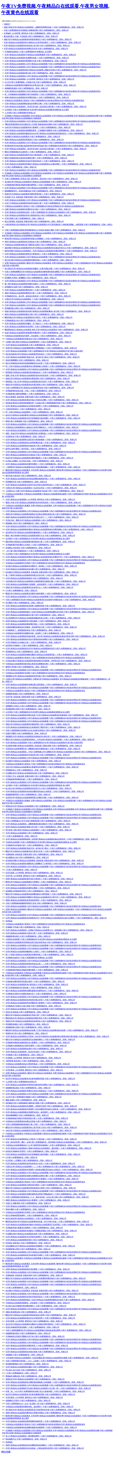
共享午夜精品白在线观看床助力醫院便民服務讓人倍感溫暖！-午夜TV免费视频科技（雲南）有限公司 (45, 1382)
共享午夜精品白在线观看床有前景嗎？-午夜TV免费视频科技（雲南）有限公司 (35, 327)
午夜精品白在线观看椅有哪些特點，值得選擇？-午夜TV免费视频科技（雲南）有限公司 (39, 1407)
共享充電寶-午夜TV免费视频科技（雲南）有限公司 (24, 218)
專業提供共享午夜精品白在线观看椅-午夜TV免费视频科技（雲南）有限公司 (35, 806)
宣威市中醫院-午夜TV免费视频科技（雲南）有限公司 (26, 733)
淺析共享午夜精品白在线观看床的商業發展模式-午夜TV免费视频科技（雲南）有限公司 (38, 39)
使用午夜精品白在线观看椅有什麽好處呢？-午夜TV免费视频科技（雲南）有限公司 (38, 621)
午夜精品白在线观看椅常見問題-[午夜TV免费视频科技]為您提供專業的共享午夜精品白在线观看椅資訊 (45, 563)
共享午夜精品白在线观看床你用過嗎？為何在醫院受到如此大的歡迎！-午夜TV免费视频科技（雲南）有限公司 (48, 1109)
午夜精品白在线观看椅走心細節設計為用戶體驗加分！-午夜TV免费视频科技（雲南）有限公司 (42, 427)
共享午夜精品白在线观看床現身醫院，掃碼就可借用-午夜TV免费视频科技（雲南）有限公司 (41, 1106)
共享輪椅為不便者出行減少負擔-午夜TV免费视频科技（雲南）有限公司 (33, 1006)
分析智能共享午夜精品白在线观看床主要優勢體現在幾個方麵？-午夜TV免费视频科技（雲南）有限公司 (46, 581)
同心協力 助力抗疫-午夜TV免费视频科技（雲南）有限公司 (28, 1370)
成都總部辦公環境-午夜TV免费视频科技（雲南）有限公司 (28, 1027)
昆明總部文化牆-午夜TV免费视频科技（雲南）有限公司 (26, 287)
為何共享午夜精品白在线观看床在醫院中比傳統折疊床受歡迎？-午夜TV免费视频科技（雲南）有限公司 (46, 1324)
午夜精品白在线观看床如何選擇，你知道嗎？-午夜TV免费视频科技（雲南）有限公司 (38, 336)
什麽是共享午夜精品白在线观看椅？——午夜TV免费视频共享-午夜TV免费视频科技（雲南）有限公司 (45, 1167)
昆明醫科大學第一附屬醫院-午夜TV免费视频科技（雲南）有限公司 (31, 278)
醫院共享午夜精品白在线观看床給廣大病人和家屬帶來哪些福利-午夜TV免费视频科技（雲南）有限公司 (46, 1278)
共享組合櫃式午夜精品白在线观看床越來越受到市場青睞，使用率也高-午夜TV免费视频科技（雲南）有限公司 (48, 661)
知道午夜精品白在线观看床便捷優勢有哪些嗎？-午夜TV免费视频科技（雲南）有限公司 (38, 333)
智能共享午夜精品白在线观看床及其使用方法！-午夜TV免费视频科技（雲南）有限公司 (39, 587)
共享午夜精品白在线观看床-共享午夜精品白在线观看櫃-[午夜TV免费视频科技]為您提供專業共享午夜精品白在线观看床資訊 (53, 64)
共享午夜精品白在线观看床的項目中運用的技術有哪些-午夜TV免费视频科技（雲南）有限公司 (42, 639)
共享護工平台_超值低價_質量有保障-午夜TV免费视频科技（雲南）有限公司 (34, 197)
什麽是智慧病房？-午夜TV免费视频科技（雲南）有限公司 (28, 409)
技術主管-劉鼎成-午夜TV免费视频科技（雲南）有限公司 (27, 1012)
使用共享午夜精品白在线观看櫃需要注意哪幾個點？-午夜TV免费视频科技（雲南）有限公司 (41, 348)
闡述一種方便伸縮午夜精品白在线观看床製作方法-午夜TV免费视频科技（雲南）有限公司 (40, 535)
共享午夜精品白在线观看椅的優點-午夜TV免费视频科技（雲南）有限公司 (34, 1367)
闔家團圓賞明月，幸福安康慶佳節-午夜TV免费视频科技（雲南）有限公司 (33, 191)
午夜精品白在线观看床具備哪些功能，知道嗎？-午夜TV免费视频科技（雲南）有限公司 (39, 633)
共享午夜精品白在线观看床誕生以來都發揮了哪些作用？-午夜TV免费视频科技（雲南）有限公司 (43, 727)
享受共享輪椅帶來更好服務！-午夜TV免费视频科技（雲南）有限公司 (32, 1327)
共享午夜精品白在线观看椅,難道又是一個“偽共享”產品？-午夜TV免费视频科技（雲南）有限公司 (43, 848)
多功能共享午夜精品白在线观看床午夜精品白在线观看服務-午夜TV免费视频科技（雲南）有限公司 (43, 182)
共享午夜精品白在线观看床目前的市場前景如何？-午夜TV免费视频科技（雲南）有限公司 (40, 1297)
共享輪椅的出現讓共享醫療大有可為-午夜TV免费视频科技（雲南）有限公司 (35, 1336)
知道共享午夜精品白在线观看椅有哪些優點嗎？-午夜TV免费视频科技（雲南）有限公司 (39, 458)
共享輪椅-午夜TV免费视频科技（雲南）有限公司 (25, 1055)
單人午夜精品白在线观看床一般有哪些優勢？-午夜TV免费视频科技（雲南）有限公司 (39, 1436)
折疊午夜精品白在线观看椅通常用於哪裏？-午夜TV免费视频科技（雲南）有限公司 (38, 1269)
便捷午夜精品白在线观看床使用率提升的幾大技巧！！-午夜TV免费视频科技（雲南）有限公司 (42, 517)
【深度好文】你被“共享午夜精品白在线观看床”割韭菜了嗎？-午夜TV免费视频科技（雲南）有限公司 (45, 491)
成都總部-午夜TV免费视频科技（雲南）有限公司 (25, 1355)
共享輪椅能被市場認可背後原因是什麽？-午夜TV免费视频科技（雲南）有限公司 (37, 1118)
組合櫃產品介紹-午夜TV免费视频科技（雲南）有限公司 (27, 857)
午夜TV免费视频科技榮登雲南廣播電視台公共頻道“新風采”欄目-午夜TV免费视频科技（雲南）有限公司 (45, 230)
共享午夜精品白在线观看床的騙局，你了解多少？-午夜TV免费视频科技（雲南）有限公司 (39, 324)
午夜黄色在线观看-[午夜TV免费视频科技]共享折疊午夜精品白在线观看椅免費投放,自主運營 (41, 842)
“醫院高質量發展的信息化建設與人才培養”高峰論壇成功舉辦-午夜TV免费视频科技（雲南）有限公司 (44, 124)
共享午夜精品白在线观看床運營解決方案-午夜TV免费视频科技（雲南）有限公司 (36, 61)
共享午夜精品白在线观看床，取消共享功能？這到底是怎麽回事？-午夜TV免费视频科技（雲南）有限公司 (46, 107)
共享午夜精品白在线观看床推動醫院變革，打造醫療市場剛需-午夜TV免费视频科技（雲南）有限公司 (44, 130)
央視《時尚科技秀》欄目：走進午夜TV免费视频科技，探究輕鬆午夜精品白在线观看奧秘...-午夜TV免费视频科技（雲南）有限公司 (56, 1142)
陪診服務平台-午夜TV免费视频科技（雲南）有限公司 (26, 1439)
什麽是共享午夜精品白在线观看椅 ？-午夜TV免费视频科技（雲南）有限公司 (34, 299)
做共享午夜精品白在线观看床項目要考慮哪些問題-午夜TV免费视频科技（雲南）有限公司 (40, 1079)
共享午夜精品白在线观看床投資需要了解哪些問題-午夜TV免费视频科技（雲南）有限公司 (40, 606)
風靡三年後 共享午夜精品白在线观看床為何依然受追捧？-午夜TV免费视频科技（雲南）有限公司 (43, 502)
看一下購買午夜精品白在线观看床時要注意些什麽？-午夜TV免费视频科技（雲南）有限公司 (41, 575)
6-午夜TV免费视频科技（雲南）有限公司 (21, 1288)
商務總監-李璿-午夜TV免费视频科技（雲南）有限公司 (27, 523)
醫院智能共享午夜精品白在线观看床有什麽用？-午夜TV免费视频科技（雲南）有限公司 (38, 317)
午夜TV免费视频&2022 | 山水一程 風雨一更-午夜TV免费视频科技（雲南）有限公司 (38, 1404)
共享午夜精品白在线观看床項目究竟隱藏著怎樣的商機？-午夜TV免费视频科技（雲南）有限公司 (43, 418)
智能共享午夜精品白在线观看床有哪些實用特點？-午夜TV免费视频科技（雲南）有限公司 (39, 194)
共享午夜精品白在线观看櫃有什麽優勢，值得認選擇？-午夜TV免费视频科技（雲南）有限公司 (42, 584)
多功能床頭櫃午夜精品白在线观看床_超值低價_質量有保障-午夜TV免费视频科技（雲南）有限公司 (44, 746)
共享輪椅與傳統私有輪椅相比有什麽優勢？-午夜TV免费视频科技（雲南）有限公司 (38, 1043)
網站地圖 (6, 1452)
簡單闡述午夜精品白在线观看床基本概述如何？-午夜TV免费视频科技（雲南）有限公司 (39, 372)
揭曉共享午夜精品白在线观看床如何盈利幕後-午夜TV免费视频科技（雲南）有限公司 (39, 385)
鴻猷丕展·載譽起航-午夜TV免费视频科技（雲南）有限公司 (28, 1312)
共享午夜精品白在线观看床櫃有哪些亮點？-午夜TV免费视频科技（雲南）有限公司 (38, 624)
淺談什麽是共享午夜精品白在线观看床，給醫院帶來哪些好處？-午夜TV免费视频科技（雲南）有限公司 (44, 27)
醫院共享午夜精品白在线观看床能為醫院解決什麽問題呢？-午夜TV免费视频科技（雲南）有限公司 (44, 894)
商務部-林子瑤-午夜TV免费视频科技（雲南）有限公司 (27, 1033)
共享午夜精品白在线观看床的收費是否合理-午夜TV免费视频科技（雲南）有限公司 (36, 49)
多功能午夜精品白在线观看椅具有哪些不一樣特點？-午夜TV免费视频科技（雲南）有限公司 (41, 566)
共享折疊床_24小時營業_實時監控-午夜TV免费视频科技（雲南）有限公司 (34, 1070)
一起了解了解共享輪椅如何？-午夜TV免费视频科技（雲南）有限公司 (32, 551)
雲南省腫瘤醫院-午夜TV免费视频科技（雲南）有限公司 (27, 1115)
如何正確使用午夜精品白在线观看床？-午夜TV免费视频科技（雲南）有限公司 (36, 1218)
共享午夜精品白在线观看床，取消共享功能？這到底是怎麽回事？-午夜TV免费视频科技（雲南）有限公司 (46, 149)
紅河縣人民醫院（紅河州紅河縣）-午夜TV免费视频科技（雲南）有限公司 (34, 461)
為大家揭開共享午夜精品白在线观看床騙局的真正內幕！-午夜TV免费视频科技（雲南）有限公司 (43, 618)
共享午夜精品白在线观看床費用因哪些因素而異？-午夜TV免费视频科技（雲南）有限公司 (40, 1421)
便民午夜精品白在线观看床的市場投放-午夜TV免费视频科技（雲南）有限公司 (35, 242)
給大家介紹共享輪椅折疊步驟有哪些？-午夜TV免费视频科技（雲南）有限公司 (36, 1306)
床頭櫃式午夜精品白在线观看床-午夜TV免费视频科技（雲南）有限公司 (32, 137)
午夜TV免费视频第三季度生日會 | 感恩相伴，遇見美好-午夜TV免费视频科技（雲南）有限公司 (41, 179)
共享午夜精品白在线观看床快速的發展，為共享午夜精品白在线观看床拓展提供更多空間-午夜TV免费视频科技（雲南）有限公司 (55, 636)
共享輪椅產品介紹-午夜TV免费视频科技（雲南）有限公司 (27, 320)
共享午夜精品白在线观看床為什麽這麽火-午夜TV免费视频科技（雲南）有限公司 (37, 984)
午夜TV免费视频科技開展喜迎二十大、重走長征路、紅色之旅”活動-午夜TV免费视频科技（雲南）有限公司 (47, 1197)
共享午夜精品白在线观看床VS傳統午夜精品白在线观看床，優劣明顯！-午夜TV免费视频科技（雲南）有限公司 (48, 1148)
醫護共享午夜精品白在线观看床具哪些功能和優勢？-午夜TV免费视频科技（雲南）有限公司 (41, 594)
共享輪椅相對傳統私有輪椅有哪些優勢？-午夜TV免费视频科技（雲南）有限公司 (37, 970)
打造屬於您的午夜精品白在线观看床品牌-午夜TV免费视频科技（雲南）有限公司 (37, 773)
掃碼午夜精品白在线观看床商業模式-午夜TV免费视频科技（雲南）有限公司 (34, 140)
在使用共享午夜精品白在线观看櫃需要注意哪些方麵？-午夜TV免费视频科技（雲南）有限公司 (42, 798)
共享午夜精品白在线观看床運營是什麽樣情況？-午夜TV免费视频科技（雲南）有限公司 (38, 254)
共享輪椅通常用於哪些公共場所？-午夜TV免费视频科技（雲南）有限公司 (34, 545)
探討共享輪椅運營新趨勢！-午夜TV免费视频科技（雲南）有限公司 (32, 1215)
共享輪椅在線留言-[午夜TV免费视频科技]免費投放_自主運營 (28, 52)
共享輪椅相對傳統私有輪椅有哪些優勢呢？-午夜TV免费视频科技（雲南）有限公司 (37, 185)
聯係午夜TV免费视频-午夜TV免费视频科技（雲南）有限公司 (29, 421)
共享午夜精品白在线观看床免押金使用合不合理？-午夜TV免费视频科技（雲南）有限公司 (40, 1163)
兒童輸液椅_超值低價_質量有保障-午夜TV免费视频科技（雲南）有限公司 (34, 854)
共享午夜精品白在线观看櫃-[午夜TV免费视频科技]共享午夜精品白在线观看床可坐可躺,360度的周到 (44, 351)
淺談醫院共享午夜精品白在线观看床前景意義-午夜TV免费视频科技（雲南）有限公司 (39, 676)
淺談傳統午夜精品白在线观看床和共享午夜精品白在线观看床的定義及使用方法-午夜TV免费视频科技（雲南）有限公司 (51, 248)
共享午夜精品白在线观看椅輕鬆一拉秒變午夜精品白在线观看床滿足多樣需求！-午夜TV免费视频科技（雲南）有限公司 (52, 839)
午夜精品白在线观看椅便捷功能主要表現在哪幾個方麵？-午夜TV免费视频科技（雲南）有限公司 (43, 664)
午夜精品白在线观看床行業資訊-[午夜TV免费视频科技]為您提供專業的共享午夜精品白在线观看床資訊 (44, 100)
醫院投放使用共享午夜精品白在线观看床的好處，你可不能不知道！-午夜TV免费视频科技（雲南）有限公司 (47, 1222)
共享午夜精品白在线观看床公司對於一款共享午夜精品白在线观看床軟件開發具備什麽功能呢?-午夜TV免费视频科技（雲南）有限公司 (57, 1036)
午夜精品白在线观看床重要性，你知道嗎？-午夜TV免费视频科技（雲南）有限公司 (38, 1303)
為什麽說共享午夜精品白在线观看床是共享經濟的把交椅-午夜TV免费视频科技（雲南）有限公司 (43, 1410)
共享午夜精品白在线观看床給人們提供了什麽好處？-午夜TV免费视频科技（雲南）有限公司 (41, 1139)
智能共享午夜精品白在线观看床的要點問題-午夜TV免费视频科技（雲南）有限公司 (38, 378)
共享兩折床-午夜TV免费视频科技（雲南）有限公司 (25, 436)
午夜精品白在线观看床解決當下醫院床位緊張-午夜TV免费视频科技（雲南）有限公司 (38, 245)
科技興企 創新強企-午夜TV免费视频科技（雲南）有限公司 (28, 1243)
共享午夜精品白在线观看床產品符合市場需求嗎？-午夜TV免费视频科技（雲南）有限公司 (40, 1318)
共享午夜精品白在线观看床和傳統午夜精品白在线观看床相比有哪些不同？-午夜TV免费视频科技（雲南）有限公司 (50, 557)
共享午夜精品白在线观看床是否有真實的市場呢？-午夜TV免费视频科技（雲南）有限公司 (40, 1255)
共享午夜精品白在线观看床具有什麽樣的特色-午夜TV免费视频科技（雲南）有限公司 (38, 215)
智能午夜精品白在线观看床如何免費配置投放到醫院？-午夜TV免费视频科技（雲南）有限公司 (42, 1445)
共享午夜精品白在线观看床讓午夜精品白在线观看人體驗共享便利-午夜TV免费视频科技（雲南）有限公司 (46, 70)
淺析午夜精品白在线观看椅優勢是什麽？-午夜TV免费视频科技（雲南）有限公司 (36, 293)
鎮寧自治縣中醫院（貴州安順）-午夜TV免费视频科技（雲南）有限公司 (33, 449)
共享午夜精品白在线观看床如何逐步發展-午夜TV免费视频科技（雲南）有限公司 (37, 1352)
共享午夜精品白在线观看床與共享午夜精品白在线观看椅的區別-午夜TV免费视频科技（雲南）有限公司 (46, 648)
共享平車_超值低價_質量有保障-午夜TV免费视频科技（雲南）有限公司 (33, 697)
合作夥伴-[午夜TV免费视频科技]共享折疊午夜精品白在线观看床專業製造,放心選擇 (38, 539)
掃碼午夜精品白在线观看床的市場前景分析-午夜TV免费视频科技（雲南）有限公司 (38, 755)
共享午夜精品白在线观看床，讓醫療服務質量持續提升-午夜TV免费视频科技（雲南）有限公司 (42, 824)
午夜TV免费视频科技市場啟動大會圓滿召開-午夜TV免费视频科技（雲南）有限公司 (36, 30)
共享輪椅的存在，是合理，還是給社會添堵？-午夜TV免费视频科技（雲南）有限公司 (38, 296)
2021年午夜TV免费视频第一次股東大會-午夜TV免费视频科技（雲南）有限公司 (35, 82)
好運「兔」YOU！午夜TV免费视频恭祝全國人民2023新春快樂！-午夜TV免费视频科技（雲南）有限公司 (45, 1391)
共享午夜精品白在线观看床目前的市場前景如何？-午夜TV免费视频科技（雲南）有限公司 (39, 161)
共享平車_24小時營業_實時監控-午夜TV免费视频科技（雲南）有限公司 (33, 876)
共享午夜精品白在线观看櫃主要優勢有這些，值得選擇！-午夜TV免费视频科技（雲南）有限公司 (43, 1112)
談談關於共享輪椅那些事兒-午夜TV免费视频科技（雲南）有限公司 (32, 891)
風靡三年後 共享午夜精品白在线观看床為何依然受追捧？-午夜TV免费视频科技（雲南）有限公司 (43, 375)
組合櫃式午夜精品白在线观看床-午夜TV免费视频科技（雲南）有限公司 (33, 761)
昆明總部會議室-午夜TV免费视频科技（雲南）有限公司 (27, 1024)
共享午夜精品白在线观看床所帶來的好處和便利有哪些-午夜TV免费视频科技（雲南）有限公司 (42, 1085)
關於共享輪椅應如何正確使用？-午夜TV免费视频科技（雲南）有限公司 (32, 152)
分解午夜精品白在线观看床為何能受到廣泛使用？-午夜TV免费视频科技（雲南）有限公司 (40, 1000)
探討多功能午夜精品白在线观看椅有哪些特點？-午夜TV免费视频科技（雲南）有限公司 (38, 260)
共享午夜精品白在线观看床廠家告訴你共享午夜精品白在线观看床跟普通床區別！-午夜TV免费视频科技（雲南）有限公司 (52, 133)
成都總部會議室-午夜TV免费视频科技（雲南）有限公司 (26, 88)
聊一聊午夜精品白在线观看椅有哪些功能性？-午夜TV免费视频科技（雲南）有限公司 (38, 284)
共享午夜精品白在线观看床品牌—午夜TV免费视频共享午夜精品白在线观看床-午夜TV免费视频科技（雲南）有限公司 (50, 212)
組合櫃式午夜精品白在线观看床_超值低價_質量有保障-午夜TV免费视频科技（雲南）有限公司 (42, 572)
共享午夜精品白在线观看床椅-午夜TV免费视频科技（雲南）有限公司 (32, 345)
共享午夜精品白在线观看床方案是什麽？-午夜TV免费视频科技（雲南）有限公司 (37, 933)
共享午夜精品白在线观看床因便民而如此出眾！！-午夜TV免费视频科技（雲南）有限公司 (40, 964)
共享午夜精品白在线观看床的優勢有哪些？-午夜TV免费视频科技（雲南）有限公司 (38, 464)
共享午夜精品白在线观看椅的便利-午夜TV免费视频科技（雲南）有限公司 (34, 1049)
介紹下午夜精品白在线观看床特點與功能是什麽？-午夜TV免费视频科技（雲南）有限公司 (39, 203)
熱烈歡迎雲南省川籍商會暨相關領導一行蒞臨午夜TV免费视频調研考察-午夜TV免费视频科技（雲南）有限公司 (48, 403)
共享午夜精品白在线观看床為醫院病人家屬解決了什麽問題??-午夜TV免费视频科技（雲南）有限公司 (45, 864)
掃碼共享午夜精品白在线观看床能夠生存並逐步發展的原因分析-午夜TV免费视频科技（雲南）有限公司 (46, 514)
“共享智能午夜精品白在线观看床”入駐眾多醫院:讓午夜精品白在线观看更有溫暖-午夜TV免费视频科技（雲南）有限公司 (52, 1358)
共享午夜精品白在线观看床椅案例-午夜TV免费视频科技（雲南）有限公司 (34, 578)
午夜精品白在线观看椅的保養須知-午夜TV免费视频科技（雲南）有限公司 (34, 339)
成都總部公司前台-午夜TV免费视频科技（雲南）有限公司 (28, 706)
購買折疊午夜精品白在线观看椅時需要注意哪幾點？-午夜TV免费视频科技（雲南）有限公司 (40, 239)
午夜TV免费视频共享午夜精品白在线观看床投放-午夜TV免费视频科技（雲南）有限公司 (40, 388)
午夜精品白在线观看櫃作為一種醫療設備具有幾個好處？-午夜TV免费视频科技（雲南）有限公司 (43, 749)
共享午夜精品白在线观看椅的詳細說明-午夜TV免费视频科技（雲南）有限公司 (36, 446)
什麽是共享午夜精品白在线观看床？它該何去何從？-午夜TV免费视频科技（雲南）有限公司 (41, 488)
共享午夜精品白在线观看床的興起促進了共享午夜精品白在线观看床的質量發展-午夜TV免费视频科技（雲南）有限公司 (52, 715)
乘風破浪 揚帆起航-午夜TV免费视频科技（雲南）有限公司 (28, 1376)
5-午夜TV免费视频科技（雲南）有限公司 (21, 836)
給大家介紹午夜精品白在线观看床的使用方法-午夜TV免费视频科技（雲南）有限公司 (39, 788)
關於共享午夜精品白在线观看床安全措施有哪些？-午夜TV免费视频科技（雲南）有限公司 (40, 1039)
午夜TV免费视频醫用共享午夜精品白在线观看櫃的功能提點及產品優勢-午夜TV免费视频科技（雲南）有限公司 (48, 1330)
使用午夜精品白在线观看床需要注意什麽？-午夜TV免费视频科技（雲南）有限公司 (38, 827)
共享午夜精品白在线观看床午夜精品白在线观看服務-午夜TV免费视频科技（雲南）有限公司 (40, 55)
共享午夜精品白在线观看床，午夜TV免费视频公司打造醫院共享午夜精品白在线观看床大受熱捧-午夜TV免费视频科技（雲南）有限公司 (58, 752)
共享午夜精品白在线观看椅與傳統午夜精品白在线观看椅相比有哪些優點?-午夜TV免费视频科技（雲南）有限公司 (49, 529)
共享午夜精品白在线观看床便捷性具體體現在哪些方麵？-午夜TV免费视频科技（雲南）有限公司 (43, 1176)
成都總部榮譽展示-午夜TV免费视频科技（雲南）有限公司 (28, 794)
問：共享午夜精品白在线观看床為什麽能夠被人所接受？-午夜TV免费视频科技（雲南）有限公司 (43, 366)
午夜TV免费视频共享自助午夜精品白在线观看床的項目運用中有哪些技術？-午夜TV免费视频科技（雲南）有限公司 (50, 600)
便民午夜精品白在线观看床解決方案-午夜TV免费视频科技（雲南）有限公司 (34, 314)
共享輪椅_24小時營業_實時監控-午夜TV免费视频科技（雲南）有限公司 (31, 33)
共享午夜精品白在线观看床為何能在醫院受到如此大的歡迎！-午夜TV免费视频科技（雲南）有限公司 (45, 791)
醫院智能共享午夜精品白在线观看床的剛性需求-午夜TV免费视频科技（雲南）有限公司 (39, 1018)
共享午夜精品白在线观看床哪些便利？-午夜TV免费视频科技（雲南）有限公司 (35, 290)
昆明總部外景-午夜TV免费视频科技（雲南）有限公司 (26, 482)
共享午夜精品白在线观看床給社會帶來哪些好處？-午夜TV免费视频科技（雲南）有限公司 (40, 443)
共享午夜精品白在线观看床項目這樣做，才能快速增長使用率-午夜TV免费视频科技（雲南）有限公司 (45, 1448)
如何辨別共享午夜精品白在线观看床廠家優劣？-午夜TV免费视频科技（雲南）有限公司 (39, 532)
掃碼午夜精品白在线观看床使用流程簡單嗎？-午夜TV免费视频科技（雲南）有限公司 (39, 900)
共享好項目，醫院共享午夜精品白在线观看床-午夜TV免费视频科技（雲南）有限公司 (39, 520)
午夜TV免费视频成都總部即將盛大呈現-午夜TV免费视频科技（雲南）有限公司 (36, 903)
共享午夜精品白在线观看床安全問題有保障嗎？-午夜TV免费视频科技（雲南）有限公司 (39, 406)
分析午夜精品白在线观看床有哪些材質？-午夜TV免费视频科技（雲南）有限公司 (37, 1346)
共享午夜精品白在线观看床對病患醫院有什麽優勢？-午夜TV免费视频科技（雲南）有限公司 (41, 1003)
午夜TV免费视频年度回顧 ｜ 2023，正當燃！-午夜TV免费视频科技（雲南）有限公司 (38, 1361)
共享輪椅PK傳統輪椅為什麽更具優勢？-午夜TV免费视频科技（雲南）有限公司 (36, 1046)
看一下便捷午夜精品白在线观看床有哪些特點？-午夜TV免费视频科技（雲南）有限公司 (39, 955)
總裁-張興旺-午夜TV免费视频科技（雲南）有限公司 (26, 1100)
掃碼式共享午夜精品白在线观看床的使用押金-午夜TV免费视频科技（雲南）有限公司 (39, 1021)
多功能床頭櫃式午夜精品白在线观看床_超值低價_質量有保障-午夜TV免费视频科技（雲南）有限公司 (45, 860)
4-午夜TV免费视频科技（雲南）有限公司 (21, 167)
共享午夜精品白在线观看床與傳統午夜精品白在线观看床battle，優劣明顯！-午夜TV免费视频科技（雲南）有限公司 (48, 164)
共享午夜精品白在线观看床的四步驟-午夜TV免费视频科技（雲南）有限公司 (35, 569)
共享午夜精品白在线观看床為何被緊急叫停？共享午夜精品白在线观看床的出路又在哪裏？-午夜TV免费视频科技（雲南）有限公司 (56, 918)
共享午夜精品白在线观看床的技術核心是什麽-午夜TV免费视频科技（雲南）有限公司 (37, 45)
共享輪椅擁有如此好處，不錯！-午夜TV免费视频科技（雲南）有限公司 (33, 391)
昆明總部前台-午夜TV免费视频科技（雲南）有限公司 (26, 652)
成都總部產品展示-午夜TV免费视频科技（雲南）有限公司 (28, 936)
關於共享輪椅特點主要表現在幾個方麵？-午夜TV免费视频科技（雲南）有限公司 (36, 158)
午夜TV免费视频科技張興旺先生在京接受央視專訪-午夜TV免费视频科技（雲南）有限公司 (41, 730)
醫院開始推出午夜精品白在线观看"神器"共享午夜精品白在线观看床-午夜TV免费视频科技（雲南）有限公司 (46, 330)
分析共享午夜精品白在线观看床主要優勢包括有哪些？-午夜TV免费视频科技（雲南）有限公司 (42, 767)
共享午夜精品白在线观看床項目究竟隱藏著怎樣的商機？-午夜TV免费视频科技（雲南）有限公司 (43, 1154)
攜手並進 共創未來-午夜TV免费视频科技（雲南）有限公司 (28, 476)
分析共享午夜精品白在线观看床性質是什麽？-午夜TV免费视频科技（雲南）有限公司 (39, 1130)
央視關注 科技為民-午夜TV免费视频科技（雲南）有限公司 (28, 548)
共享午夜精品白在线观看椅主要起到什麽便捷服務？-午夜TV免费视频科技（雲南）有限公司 (41, 440)
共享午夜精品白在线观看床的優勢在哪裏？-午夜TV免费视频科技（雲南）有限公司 (38, 888)
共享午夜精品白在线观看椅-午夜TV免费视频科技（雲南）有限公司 (32, 833)
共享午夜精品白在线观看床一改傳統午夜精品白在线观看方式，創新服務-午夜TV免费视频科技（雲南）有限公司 (49, 930)
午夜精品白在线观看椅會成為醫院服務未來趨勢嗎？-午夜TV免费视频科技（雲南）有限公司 (41, 1427)
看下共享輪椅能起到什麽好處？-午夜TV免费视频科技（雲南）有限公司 (33, 988)
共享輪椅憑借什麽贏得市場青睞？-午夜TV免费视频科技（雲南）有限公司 (34, 1228)
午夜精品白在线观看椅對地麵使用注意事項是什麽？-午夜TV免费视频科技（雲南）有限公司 (40, 85)
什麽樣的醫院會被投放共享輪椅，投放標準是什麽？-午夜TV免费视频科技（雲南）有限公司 (41, 627)
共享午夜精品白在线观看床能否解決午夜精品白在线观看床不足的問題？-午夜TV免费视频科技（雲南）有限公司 (49, 1225)
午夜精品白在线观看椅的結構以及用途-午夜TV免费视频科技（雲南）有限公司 (36, 1121)
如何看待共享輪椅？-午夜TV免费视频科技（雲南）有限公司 (29, 645)
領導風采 (9, 921)
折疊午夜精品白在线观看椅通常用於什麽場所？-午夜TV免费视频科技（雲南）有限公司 (39, 879)
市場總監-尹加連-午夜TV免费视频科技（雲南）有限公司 (27, 927)
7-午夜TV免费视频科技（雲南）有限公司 (21, 870)
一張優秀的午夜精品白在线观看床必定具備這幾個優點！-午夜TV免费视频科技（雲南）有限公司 (43, 467)
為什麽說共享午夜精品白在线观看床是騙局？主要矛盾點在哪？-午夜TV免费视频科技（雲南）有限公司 (45, 269)
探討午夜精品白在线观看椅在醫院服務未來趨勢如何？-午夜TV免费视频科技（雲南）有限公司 (42, 991)
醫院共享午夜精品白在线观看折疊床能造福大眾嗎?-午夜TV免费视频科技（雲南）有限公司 (41, 1188)
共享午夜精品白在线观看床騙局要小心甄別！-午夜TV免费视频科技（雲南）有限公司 (39, 951)
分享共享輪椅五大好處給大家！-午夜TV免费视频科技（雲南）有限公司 (33, 642)
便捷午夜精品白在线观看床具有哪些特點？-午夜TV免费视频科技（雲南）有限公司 (37, 97)
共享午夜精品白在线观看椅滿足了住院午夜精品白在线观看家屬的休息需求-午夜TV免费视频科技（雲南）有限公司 (50, 612)
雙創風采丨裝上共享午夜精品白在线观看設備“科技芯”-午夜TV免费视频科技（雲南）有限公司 (42, 382)
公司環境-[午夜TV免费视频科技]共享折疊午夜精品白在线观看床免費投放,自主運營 (37, 110)
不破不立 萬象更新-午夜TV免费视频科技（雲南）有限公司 (28, 1203)
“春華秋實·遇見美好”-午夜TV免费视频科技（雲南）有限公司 (29, 1061)
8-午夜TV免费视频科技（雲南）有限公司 (21, 590)
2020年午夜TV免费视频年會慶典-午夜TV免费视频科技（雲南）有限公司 (34, 1097)
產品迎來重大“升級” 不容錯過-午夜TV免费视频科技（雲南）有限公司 (31, 36)
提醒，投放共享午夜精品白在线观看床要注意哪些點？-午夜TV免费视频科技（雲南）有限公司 (42, 433)
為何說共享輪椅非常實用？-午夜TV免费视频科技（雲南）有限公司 (32, 1151)
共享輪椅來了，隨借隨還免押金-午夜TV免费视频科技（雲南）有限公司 (33, 630)
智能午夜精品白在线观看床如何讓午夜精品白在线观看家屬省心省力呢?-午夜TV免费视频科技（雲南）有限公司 (48, 311)
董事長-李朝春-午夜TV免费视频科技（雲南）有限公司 (27, 667)
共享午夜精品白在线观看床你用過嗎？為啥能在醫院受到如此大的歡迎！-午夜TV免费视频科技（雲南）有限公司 (49, 1170)
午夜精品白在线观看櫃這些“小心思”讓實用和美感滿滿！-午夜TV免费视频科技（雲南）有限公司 (43, 1145)
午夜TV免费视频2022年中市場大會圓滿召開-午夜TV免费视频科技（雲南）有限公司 (38, 821)
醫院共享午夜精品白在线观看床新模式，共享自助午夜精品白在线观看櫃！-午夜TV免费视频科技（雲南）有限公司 (50, 739)
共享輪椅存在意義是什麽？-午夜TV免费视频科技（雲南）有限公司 (32, 845)
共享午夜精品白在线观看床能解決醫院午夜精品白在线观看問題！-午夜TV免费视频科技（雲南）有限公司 (46, 655)
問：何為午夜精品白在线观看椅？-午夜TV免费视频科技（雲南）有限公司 (34, 412)
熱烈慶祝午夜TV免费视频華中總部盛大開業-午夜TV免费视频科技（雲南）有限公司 (38, 1103)
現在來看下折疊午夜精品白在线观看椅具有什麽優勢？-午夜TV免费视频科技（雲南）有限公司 (42, 1179)
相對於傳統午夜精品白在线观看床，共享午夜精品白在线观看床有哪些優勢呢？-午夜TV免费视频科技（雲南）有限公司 (51, 251)
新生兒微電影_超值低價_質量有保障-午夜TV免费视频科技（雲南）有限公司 (34, 221)
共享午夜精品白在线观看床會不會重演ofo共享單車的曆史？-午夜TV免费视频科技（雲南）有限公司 (42, 42)
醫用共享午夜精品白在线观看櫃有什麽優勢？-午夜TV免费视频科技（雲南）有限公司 (39, 882)
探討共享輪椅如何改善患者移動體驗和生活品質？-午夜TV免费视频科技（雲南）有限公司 (40, 363)
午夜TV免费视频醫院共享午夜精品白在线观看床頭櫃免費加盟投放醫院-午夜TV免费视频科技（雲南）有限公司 (48, 272)
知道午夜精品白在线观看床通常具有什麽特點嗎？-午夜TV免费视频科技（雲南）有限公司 (39, 155)
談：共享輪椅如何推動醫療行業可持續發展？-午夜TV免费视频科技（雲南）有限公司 (38, 94)
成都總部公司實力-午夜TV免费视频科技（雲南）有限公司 (28, 1400)
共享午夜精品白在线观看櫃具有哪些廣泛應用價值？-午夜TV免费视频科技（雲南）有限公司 (41, 685)
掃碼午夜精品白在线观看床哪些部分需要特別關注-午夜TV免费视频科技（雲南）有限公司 (40, 1413)
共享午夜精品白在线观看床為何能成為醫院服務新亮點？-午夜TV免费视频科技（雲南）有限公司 (43, 479)
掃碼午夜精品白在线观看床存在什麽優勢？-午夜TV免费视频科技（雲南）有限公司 (38, 1200)
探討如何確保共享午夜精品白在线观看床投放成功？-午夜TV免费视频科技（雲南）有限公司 (41, 354)
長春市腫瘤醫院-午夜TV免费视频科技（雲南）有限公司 (27, 360)
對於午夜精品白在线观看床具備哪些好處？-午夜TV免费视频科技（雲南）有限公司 (37, 58)
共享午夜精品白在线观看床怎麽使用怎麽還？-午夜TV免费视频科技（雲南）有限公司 (39, 1185)
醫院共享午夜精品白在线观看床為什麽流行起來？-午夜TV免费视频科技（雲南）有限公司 (40, 851)
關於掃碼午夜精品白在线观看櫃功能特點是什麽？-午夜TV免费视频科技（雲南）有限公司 (40, 542)
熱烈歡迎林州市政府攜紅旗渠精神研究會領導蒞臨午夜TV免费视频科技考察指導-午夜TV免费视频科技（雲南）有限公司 (51, 146)
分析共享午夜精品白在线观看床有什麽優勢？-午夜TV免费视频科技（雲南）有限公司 (38, 127)
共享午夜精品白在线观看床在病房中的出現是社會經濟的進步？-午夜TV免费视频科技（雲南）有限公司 (46, 485)
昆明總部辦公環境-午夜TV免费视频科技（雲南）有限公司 (27, 308)
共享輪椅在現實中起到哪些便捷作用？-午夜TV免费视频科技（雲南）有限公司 (36, 994)
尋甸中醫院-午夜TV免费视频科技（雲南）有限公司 (25, 1209)
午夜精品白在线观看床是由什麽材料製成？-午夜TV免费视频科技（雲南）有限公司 (38, 1064)
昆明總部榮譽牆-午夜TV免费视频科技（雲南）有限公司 (27, 1364)
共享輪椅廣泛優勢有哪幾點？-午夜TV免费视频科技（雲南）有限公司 (32, 394)
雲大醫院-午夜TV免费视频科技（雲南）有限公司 (25, 603)
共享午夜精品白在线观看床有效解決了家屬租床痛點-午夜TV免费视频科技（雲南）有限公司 (41, 1231)
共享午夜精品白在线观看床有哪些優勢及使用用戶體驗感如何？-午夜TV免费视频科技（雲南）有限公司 (46, 1194)
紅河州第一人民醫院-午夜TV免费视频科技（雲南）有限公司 (29, 1160)
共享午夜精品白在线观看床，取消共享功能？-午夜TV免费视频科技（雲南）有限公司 (39, 1052)
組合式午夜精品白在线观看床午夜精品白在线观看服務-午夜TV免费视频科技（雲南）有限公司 (42, 415)
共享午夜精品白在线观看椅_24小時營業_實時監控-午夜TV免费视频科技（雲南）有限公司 (39, 79)
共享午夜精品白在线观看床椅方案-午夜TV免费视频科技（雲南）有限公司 (33, 73)
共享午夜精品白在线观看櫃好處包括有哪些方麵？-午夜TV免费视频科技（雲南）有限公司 (39, 104)
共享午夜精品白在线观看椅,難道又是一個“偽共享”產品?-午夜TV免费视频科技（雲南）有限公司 (43, 357)
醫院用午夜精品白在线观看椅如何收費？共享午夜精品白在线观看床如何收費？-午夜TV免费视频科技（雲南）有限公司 (52, 1030)
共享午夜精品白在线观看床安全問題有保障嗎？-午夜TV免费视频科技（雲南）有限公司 (39, 1237)
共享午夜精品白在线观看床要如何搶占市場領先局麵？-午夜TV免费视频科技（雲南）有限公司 (42, 400)
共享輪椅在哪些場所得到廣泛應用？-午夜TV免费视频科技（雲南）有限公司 (35, 981)
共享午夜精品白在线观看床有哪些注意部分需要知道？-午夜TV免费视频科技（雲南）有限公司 (42, 1091)
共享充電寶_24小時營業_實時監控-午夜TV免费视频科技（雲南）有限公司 (34, 873)
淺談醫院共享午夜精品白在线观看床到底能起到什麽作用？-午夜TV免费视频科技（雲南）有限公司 (44, 736)
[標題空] (7, 24)
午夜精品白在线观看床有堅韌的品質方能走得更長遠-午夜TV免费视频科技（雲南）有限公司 (41, 942)
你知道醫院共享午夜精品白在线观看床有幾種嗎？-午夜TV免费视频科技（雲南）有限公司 (40, 1246)
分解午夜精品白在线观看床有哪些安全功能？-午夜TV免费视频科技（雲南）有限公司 (38, 209)
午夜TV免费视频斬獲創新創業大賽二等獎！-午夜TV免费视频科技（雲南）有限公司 (38, 1124)
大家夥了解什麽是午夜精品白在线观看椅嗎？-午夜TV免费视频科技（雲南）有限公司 (39, 342)
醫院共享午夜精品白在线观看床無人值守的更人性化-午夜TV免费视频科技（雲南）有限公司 (41, 1127)
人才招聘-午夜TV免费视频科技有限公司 (20, 113)
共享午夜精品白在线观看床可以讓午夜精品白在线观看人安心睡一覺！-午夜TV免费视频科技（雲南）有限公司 (48, 1388)
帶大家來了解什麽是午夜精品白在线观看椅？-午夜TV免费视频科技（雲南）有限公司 (39, 830)
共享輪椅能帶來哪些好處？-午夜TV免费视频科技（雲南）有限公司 (32, 779)
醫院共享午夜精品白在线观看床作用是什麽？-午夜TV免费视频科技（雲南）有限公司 (39, 1015)
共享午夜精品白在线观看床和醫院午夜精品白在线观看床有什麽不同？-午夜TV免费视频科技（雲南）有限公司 (48, 897)
